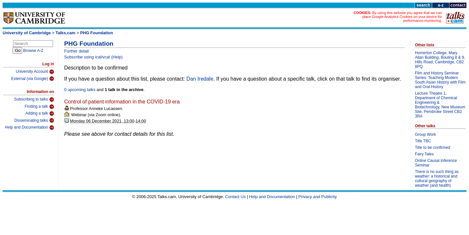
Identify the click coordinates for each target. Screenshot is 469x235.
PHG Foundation (96, 32)
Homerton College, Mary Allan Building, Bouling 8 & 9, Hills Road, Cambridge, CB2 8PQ (440, 60)
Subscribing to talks (34, 99)
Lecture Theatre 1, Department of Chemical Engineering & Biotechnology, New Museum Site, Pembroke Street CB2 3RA (440, 104)
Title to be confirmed (432, 147)
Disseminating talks (34, 120)
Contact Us (235, 196)
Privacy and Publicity (317, 196)
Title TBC (423, 141)
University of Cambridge (27, 32)
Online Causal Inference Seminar (436, 162)
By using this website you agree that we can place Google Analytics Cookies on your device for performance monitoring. (402, 17)
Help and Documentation (29, 127)
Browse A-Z (33, 50)
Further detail (76, 51)
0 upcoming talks (79, 89)
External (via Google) (32, 78)
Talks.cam (66, 32)
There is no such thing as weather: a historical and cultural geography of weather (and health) (437, 178)
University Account (35, 71)
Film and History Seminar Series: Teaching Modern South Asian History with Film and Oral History (440, 80)
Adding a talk (39, 113)
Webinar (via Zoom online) (95, 114)
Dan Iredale (199, 79)
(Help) (117, 57)
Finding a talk (39, 106)
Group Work (425, 134)
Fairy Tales (424, 154)
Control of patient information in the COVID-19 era (122, 101)
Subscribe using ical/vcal (87, 57)
